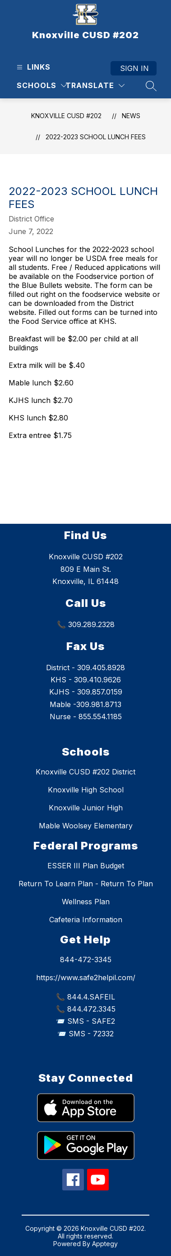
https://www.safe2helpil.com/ (85, 977)
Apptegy (105, 1243)
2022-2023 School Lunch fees (96, 137)
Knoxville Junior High (86, 807)
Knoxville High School (86, 789)
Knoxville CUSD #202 (66, 115)
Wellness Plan (86, 901)
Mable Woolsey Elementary (86, 825)
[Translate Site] (95, 85)
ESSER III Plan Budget (85, 865)
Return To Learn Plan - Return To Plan (85, 883)
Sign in (134, 68)
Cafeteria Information (85, 919)
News (131, 115)
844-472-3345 (85, 959)
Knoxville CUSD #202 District (85, 771)
